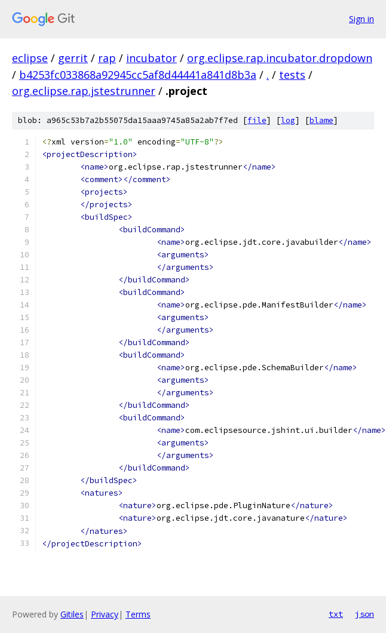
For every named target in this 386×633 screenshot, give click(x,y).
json (364, 614)
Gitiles (72, 614)
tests (292, 74)
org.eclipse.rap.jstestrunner (83, 91)
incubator (151, 58)
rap (107, 58)
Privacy (104, 614)
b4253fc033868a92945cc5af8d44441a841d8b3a (137, 74)
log (288, 120)
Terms (138, 614)
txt (336, 614)
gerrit (73, 58)
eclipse (30, 58)
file (256, 120)
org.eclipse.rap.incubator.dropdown (279, 58)
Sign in (361, 18)
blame (321, 120)
